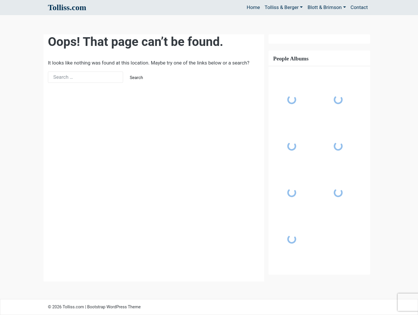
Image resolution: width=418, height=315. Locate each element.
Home (253, 7)
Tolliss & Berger (282, 7)
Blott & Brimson (324, 7)
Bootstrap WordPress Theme (114, 307)
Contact (359, 7)
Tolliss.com (67, 7)
